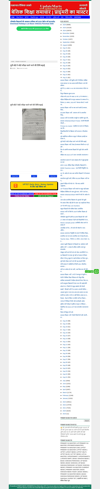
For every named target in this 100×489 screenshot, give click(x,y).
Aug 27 (65, 60)
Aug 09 (65, 353)
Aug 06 (65, 362)
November (66, 36)
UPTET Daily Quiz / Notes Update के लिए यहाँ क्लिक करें (33, 185)
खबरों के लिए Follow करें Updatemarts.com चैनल (34, 28)
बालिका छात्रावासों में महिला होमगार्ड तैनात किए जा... (74, 280)
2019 (64, 414)
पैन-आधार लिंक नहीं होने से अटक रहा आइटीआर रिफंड (75, 203)
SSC (62, 17)
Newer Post (15, 176)
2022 (64, 405)
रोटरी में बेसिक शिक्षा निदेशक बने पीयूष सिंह (72, 277)
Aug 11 (65, 347)
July (64, 380)
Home (12, 17)
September (66, 42)
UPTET (27, 17)
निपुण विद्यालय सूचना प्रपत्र (67, 93)
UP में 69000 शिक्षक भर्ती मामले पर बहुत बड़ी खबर (74, 189)
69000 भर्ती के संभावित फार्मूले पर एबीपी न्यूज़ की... (74, 118)
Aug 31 (65, 48)
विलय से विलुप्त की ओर (66, 312)
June (64, 383)
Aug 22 (65, 74)
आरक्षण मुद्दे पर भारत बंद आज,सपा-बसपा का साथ (74, 292)
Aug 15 (65, 335)
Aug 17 (65, 330)
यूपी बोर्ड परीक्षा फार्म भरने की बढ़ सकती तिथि (72, 261)
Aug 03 (65, 371)
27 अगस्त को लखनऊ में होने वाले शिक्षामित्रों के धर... (74, 220)
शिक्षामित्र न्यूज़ (34, 17)
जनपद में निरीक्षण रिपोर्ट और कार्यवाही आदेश (72, 301)
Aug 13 (65, 341)
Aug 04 (65, 368)
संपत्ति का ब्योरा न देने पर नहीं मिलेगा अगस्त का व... (74, 295)
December (66, 33)
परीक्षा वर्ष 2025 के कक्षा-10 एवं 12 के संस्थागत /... (74, 96)
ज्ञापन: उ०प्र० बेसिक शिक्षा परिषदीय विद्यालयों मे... (73, 165)
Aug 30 (65, 51)
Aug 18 (65, 327)
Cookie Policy (80, 487)
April (64, 389)
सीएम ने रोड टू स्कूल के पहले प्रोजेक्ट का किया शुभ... (74, 258)
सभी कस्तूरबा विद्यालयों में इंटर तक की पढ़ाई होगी (73, 283)
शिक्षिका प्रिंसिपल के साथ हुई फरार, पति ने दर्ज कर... (74, 191)
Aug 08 (65, 356)
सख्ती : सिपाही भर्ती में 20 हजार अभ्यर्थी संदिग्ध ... (74, 289)
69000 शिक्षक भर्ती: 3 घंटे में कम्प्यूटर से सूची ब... (74, 274)
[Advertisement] (34, 46)
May (64, 386)
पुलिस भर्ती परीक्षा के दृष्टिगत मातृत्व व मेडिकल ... (73, 304)
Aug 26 (65, 63)
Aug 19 (65, 324)
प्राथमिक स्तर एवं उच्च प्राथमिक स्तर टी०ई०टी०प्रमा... (74, 236)
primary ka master (22, 68)
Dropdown (77, 17)
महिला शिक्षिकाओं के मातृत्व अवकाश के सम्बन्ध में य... (75, 99)
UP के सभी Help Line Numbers (70, 206)
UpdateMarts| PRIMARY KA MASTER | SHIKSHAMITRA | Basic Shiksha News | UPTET (29, 486)
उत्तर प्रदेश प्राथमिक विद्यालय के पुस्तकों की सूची (73, 200)
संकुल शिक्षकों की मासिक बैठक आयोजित (71, 209)
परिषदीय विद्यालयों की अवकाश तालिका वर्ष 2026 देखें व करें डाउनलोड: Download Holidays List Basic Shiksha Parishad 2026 (32, 23)
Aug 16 (65, 333)
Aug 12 (65, 344)
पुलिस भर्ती (56, 17)
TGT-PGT (48, 17)
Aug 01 (65, 377)
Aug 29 (65, 54)
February (66, 395)
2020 (64, 411)
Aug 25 (65, 65)
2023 (64, 402)
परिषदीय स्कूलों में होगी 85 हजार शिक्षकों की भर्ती (73, 217)
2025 (64, 27)
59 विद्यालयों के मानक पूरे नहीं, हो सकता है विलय (73, 255)
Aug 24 (65, 68)
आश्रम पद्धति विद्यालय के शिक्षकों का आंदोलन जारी (74, 244)
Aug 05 (65, 365)
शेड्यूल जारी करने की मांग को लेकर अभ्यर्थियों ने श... (74, 252)
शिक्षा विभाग (19, 17)
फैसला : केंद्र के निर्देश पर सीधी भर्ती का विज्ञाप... (73, 298)
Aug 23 (65, 71)
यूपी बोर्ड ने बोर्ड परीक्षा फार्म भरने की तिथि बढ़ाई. (27, 65)
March (65, 392)
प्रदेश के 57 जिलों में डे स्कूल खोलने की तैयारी (72, 286)
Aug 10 (65, 350)
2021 (64, 408)
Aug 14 (65, 338)
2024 (64, 30)
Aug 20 (65, 321)
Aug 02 (65, 374)
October (65, 39)
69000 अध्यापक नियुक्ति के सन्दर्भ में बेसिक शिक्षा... (74, 233)
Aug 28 (65, 57)
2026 (64, 24)
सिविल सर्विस (68, 17)
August (65, 45)
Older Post (53, 176)
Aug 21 (65, 77)
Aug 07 (65, 359)
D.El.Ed (42, 17)
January (65, 398)
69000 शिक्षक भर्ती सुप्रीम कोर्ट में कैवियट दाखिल (73, 80)
